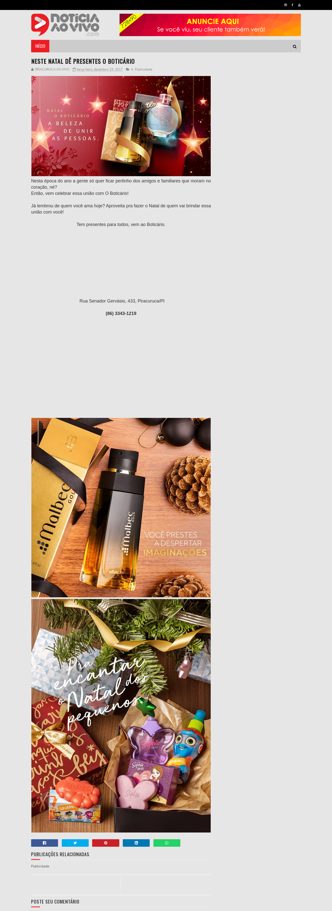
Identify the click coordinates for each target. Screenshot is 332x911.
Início (40, 46)
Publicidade (143, 69)
